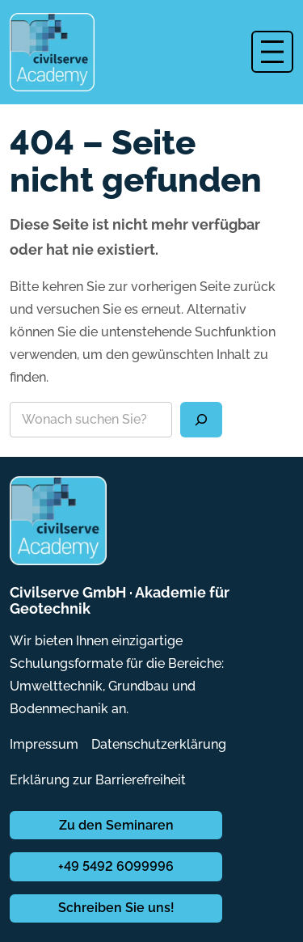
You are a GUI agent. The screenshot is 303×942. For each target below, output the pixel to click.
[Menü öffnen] (272, 52)
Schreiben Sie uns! (116, 907)
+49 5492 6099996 (116, 866)
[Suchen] (201, 419)
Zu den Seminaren (116, 825)
